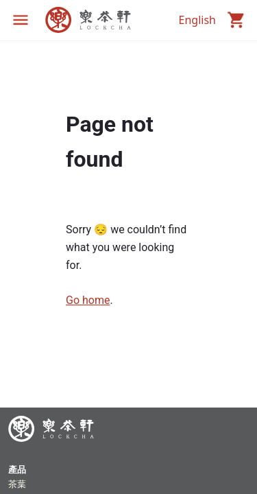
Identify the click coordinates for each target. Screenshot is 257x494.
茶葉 (17, 484)
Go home (88, 300)
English (197, 19)
